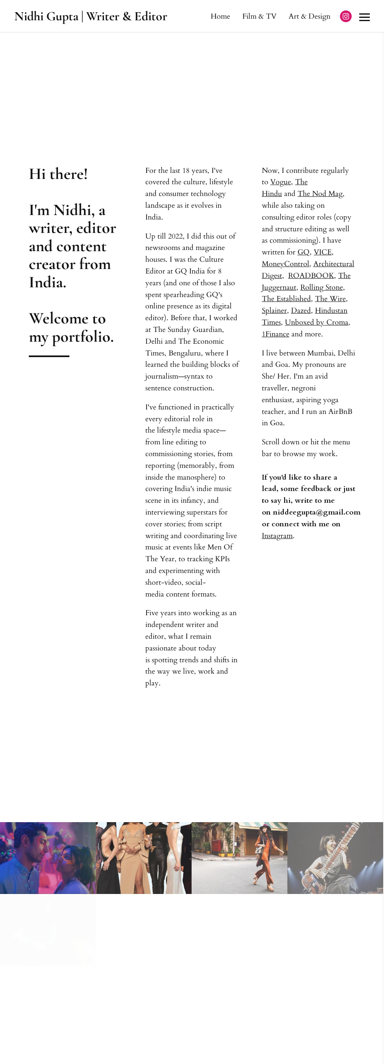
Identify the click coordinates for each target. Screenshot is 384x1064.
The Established (286, 299)
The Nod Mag (320, 194)
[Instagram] (346, 16)
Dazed (301, 311)
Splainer (274, 311)
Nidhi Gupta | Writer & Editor (90, 16)
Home (220, 16)
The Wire (330, 299)
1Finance (275, 334)
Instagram (277, 536)
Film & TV (259, 16)
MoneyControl (285, 264)
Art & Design (309, 16)
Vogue (280, 182)
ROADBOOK (311, 276)
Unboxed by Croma (316, 322)
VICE (323, 252)
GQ (304, 252)
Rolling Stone (321, 287)
